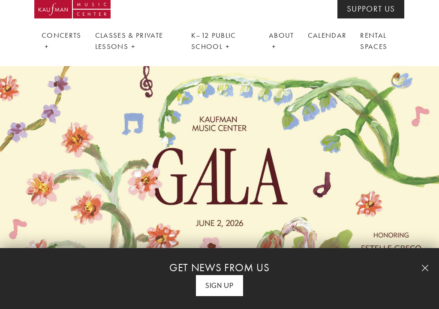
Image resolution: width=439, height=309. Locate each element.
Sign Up (219, 286)
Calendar (327, 35)
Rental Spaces (373, 40)
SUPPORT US (371, 9)
